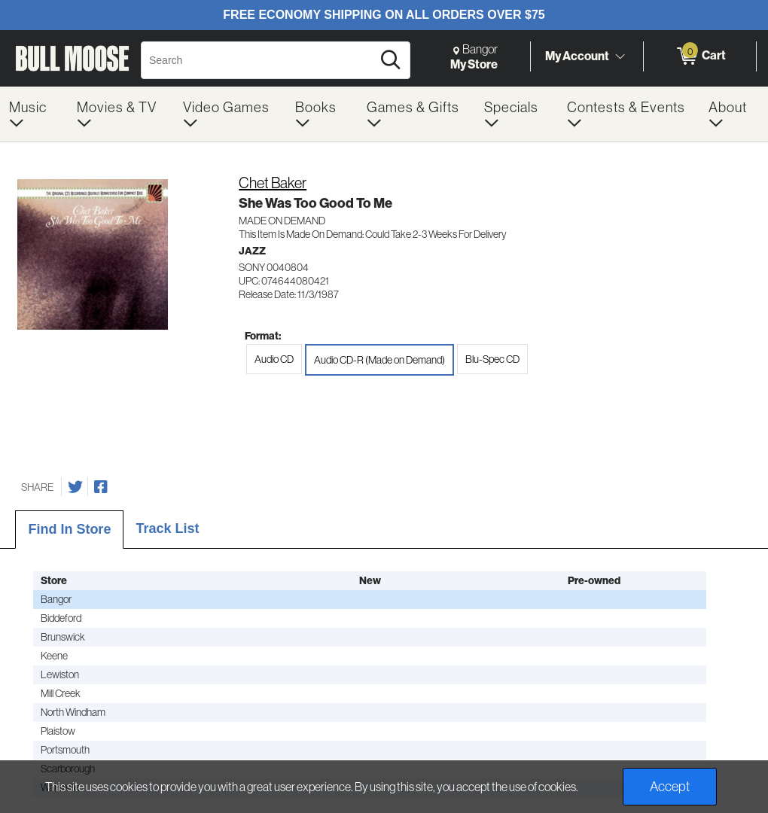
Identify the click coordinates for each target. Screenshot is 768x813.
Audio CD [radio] (274, 359)
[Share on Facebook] (101, 487)
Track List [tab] (167, 528)
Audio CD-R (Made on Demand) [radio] (379, 360)
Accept (670, 786)
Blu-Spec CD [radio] (492, 359)
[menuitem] (34, 114)
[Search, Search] (259, 60)
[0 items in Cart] (699, 56)
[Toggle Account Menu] (620, 56)
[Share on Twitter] (75, 487)
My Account (577, 55)
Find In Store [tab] (69, 529)
